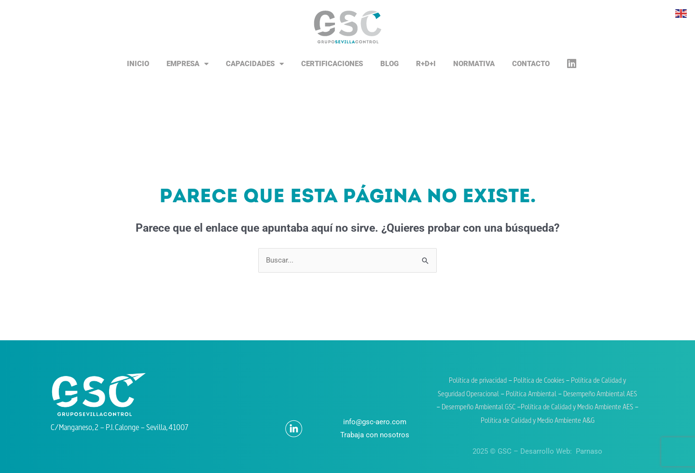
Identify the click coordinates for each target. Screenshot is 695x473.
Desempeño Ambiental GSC (478, 407)
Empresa (187, 64)
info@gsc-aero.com (374, 421)
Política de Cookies (540, 381)
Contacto (531, 63)
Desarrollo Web (545, 451)
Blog (389, 63)
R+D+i (426, 63)
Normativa (474, 63)
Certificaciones (332, 63)
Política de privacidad (478, 381)
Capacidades (255, 64)
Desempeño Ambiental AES (600, 394)
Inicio (138, 63)
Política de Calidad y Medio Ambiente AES (577, 407)
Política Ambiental (531, 394)
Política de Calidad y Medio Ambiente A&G (538, 421)
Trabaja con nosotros (374, 435)
